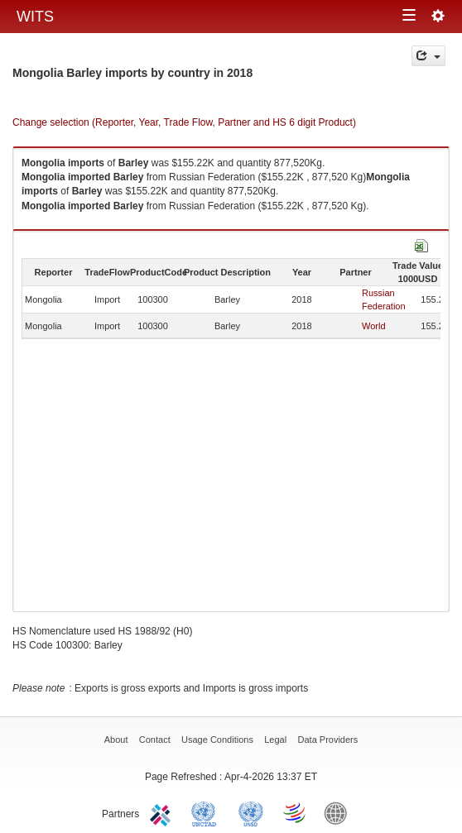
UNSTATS (250, 812)
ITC (163, 812)
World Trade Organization (295, 812)
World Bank (339, 812)
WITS (35, 16)
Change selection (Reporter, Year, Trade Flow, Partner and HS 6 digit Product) (184, 122)
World (374, 326)
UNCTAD (207, 812)
